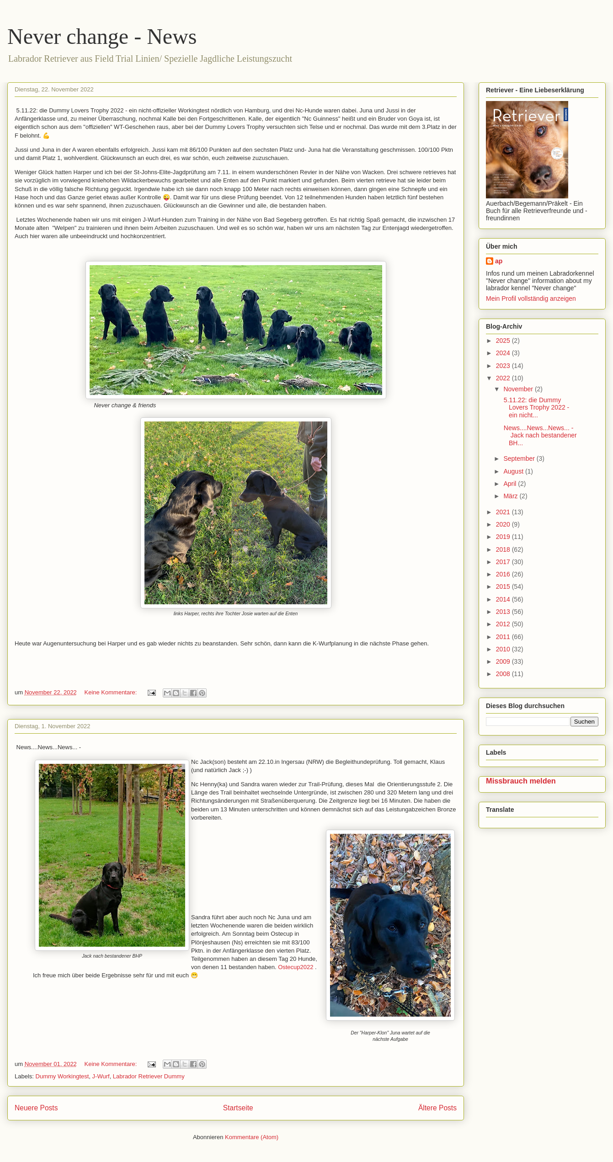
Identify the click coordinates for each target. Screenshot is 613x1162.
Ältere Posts (437, 1108)
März (511, 496)
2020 (504, 524)
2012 (504, 624)
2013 (504, 611)
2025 (504, 340)
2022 (504, 378)
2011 (504, 636)
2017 (504, 561)
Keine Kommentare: (111, 692)
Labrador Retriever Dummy (149, 1076)
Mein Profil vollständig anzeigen (531, 298)
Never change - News (102, 36)
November (518, 389)
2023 (504, 365)
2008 (504, 673)
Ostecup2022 (295, 967)
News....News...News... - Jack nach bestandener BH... (539, 435)
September (519, 458)
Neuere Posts (36, 1108)
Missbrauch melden (521, 781)
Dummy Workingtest (62, 1076)
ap (498, 261)
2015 (504, 586)
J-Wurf (101, 1076)
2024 (504, 353)
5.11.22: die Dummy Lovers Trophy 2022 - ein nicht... (535, 407)
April (510, 483)
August (514, 471)
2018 (504, 549)
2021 (504, 512)
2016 (504, 574)
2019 (504, 536)
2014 (504, 599)
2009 (504, 661)
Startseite (238, 1108)
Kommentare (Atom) (251, 1137)
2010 (504, 649)
